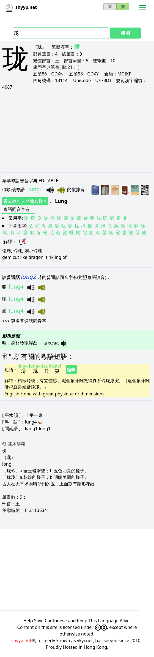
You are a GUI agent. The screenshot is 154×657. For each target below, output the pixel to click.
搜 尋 (126, 33)
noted (87, 634)
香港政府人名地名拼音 (25, 201)
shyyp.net (21, 640)
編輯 (71, 369)
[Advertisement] (77, 131)
